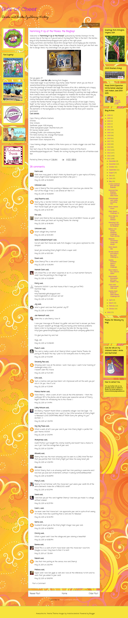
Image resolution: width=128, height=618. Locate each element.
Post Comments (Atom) (69, 600)
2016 (109, 144)
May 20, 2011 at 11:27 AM (44, 373)
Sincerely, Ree (40, 362)
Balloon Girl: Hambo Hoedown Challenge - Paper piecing (114, 232)
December (112, 161)
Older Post (93, 593)
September (113, 170)
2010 (109, 312)
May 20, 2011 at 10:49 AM (44, 310)
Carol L (37, 508)
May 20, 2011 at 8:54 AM (44, 235)
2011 (109, 158)
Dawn (37, 258)
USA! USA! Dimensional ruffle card (113, 286)
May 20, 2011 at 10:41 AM (44, 299)
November (112, 164)
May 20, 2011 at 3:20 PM (44, 448)
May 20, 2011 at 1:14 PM (43, 403)
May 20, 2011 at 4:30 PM (44, 462)
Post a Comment (39, 583)
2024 (109, 121)
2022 (109, 127)
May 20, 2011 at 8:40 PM (44, 517)
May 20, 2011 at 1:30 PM (44, 421)
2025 (109, 118)
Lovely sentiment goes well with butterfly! (114, 185)
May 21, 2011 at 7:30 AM (44, 553)
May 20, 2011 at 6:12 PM (44, 490)
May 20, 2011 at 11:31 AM (44, 386)
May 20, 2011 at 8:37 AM (44, 210)
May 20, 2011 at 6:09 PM (44, 476)
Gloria (37, 522)
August (111, 173)
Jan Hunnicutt (40, 315)
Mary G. (38, 481)
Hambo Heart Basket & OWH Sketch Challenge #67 (114, 293)
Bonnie (37, 544)
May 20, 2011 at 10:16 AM (44, 265)
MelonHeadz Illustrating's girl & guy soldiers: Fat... (114, 279)
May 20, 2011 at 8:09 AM (44, 180)
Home (64, 593)
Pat (36, 215)
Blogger (92, 613)
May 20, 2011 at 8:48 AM (44, 223)
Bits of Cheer (19, 9)
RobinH (37, 558)
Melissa (38, 570)
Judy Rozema (40, 199)
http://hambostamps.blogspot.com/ (49, 40)
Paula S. (38, 348)
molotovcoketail (73, 613)
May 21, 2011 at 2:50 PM (44, 565)
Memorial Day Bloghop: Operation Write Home (113, 192)
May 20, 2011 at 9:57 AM (44, 253)
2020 (109, 132)
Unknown (38, 185)
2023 (109, 124)
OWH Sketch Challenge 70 (114, 212)
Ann (36, 467)
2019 (109, 135)
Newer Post (35, 593)
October (112, 167)
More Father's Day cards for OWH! (114, 271)
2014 (109, 150)
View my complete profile (118, 102)
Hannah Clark (40, 270)
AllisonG (38, 453)
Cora (36, 378)
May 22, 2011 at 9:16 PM (44, 578)
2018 (109, 138)
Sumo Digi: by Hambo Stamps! (113, 217)
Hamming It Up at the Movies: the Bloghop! (114, 224)
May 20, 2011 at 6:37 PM (44, 503)
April (110, 300)
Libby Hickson (40, 408)
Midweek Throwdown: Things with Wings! (113, 241)
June (111, 178)
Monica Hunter (40, 391)
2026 (109, 115)
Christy (37, 533)
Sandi (37, 494)
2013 (109, 153)
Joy (36, 304)
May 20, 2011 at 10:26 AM (44, 278)
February (112, 306)
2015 (109, 147)
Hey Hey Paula (40, 426)
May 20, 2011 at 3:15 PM (44, 435)
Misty (37, 283)
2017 (109, 141)
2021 (109, 130)
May (110, 181)
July (110, 175)
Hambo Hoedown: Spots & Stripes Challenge (113, 263)
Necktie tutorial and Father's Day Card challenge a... (114, 254)
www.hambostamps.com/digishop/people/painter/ (49, 85)
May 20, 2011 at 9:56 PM (44, 540)
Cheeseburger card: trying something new (113, 201)
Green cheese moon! (113, 207)
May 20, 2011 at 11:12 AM (44, 357)
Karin (37, 171)
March (111, 303)
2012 (109, 156)
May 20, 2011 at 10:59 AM (44, 343)
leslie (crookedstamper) (44, 240)
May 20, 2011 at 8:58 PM (44, 528)
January (112, 308)
